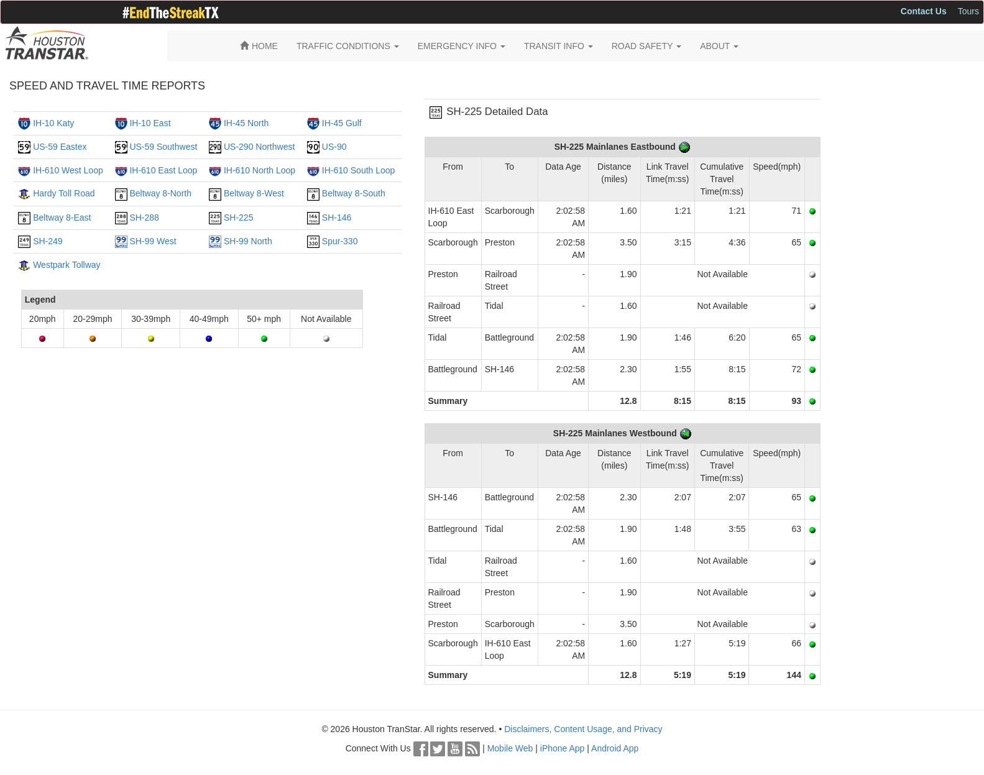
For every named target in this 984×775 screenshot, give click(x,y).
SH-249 (47, 241)
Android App (614, 748)
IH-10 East (149, 123)
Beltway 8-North (160, 193)
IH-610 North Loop (259, 170)
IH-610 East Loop (163, 170)
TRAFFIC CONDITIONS (348, 46)
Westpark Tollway (66, 265)
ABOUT (719, 46)
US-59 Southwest (163, 147)
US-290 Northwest (259, 147)
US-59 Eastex (59, 147)
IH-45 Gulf (342, 123)
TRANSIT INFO (558, 46)
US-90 (334, 147)
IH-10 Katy (53, 123)
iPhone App (562, 748)
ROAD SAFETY (646, 46)
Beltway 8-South (353, 193)
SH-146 (336, 217)
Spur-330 (340, 241)
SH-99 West (152, 241)
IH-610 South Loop (358, 170)
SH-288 (144, 217)
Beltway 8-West (254, 193)
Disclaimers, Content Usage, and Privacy (583, 729)
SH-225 (238, 217)
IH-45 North (246, 123)
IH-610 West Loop (68, 170)
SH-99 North (248, 241)
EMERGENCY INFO (461, 46)
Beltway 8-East (62, 217)
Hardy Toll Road (63, 193)
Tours (968, 11)
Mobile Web (510, 748)
